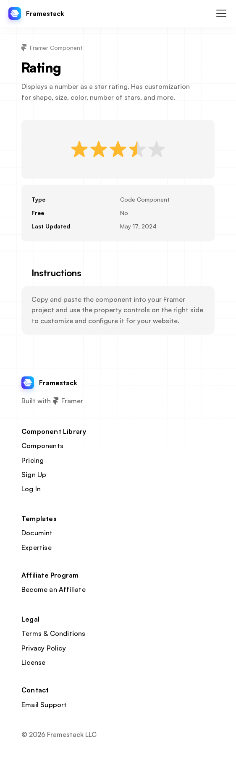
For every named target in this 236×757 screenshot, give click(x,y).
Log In (31, 489)
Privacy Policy (43, 648)
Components (42, 445)
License (33, 662)
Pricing (32, 460)
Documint (37, 533)
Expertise (36, 547)
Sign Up (33, 474)
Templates (39, 518)
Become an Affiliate (53, 589)
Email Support (44, 704)
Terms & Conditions (53, 633)
